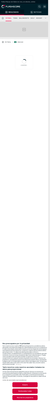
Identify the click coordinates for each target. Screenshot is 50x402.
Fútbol (8, 42)
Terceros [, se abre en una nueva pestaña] (18, 364)
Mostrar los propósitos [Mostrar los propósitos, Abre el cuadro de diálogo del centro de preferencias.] (25, 397)
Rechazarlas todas (25, 391)
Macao (20, 42)
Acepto (25, 385)
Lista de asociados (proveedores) (14, 380)
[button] (40, 7)
